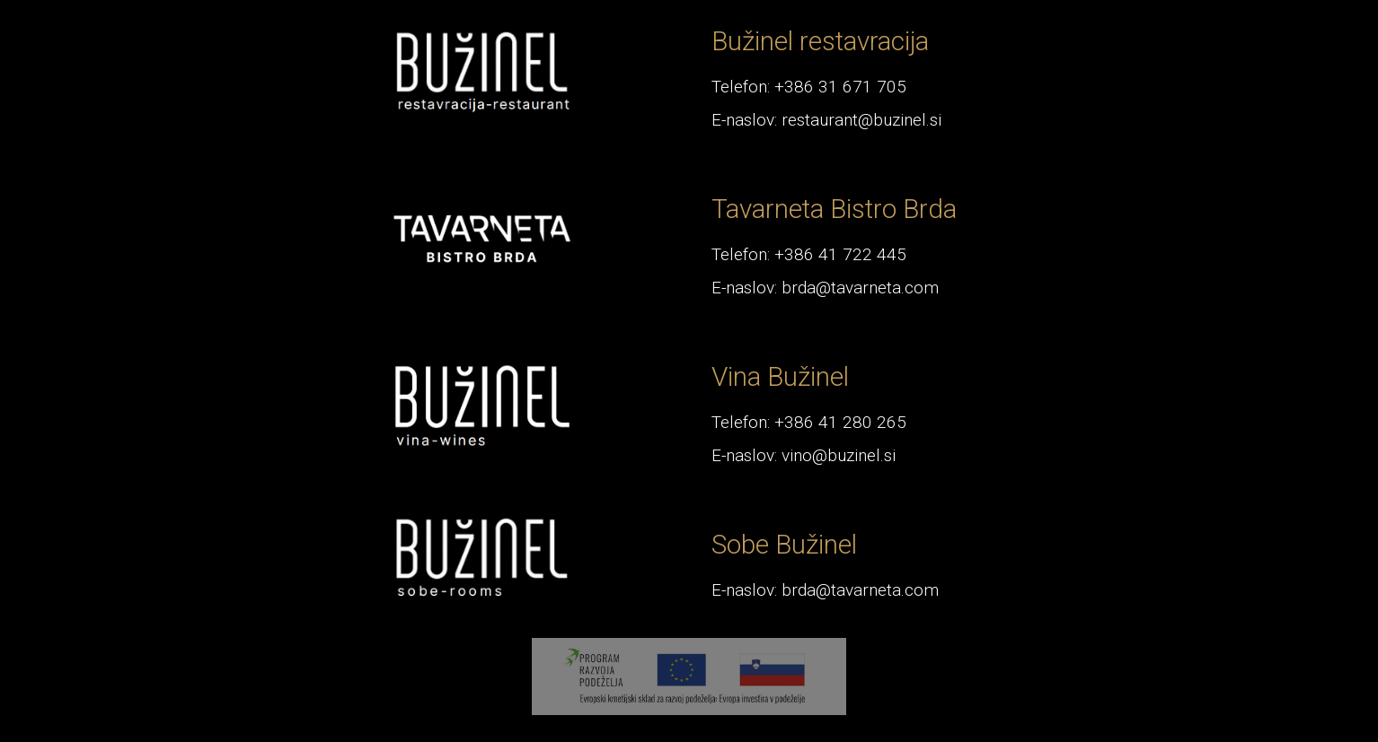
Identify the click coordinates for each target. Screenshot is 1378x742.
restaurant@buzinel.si (861, 119)
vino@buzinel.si (839, 455)
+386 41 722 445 (840, 254)
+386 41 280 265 (840, 422)
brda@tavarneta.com (860, 287)
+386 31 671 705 (840, 86)
